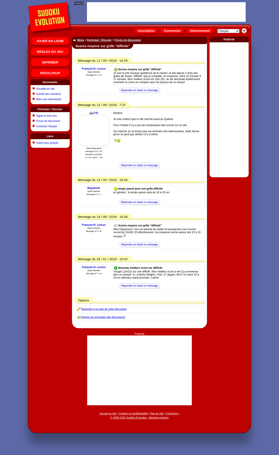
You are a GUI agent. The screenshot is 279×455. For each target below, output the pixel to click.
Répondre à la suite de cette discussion (104, 309)
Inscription (146, 30)
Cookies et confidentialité (133, 413)
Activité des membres (48, 94)
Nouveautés (50, 82)
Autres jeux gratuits (47, 142)
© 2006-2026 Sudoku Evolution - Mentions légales (139, 417)
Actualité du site (45, 88)
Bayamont (93, 188)
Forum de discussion (48, 121)
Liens (50, 136)
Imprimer (50, 62)
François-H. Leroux (93, 68)
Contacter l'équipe (46, 126)
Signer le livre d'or (46, 115)
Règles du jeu (50, 51)
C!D (95, 113)
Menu (80, 40)
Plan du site (156, 413)
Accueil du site (108, 413)
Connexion (172, 30)
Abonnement (200, 30)
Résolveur (50, 73)
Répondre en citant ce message (139, 90)
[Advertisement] (139, 370)
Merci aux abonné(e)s (48, 99)
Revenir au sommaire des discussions (103, 317)
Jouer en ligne (50, 41)
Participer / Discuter (50, 109)
